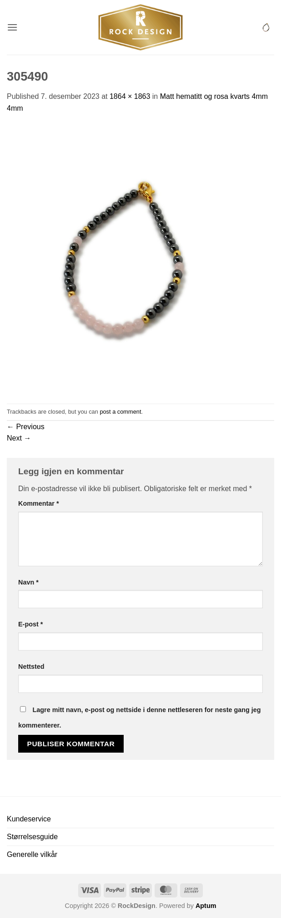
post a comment (120, 411)
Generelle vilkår (32, 854)
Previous (26, 427)
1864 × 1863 (130, 96)
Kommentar (38, 503)
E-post (30, 624)
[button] (12, 27)
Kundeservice (29, 819)
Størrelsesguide (32, 837)
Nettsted (31, 666)
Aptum (206, 905)
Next (19, 438)
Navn (28, 582)
